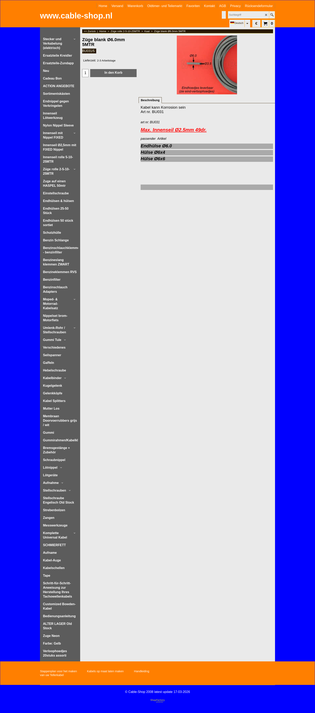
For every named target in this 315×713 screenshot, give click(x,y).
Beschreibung (150, 100)
